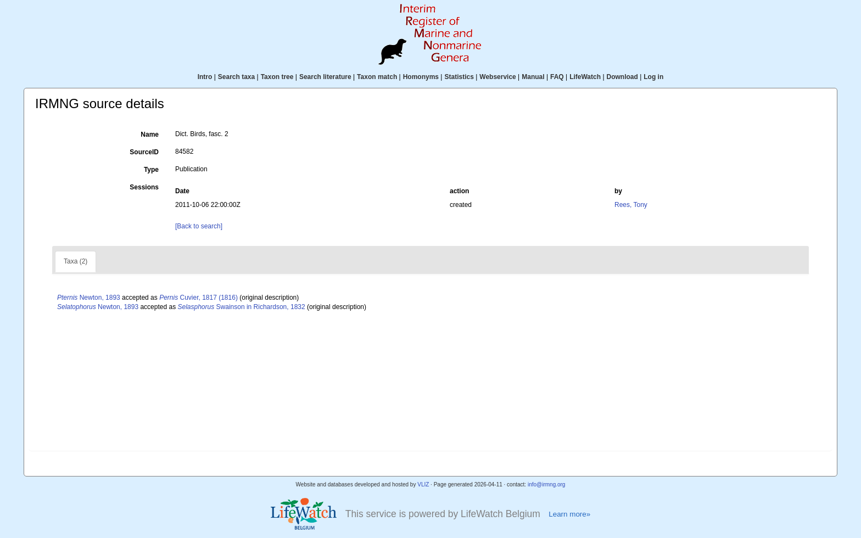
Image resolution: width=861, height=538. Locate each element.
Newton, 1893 (88, 297)
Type (151, 169)
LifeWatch (585, 77)
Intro (205, 77)
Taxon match (377, 77)
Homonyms (421, 77)
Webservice (497, 77)
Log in (653, 77)
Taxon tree (277, 77)
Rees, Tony (630, 205)
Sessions (144, 187)
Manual (533, 77)
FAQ (557, 77)
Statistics (458, 77)
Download (622, 77)
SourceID (144, 152)
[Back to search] (198, 226)
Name (150, 134)
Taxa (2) (75, 261)
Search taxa (236, 77)
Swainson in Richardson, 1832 (241, 307)
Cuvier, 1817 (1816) (198, 297)
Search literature (325, 77)
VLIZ (423, 484)
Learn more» (569, 514)
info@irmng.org (547, 484)
